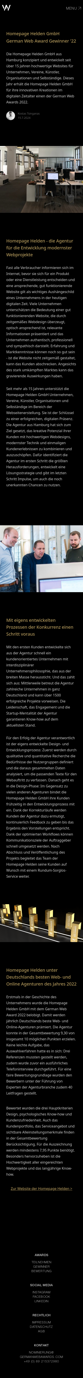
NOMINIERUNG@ (41, 1352)
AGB (41, 1331)
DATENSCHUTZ (41, 1327)
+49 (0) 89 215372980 (41, 1361)
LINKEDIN (42, 1301)
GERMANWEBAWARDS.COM (41, 1357)
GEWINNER (41, 1267)
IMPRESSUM (41, 1322)
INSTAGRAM (42, 1292)
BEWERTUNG (41, 1271)
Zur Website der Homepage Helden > (41, 1188)
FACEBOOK (41, 1297)
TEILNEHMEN (41, 1262)
